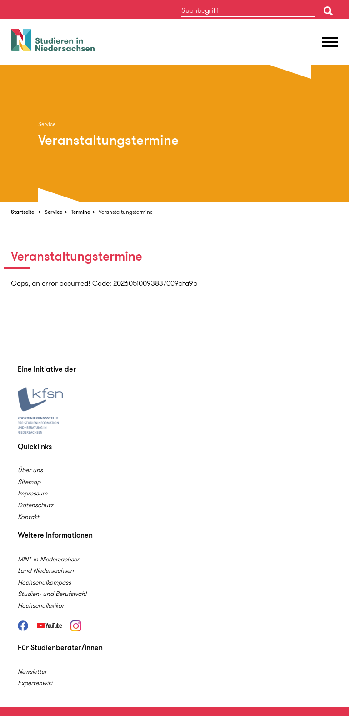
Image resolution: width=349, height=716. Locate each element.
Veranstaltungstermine (126, 212)
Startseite (22, 212)
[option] (174, 133)
